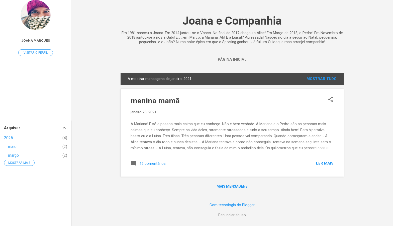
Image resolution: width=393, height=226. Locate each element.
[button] (331, 99)
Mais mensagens (232, 186)
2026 (8, 137)
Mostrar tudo (322, 79)
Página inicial (232, 59)
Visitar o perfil (36, 52)
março (13, 155)
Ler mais (325, 163)
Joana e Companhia (232, 20)
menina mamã (155, 100)
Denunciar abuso (232, 215)
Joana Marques (35, 40)
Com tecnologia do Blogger (232, 205)
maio (12, 146)
